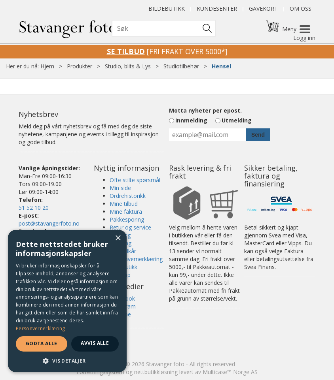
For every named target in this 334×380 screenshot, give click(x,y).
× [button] (118, 238)
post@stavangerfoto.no (49, 223)
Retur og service (130, 227)
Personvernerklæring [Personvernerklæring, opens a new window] (40, 328)
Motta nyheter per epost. (205, 110)
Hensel (221, 66)
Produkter (79, 66)
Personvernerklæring (136, 259)
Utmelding (237, 120)
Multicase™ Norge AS (230, 372)
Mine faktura (126, 211)
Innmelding (191, 120)
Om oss (300, 8)
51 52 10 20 (34, 207)
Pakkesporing (127, 219)
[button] (67, 360)
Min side (120, 188)
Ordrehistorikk (128, 195)
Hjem (47, 66)
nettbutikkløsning (156, 372)
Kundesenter (217, 8)
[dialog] (67, 301)
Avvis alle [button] (95, 343)
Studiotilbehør (181, 66)
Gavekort (263, 8)
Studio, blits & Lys (128, 66)
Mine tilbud (124, 203)
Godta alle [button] (41, 343)
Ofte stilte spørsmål (135, 180)
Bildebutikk (166, 8)
